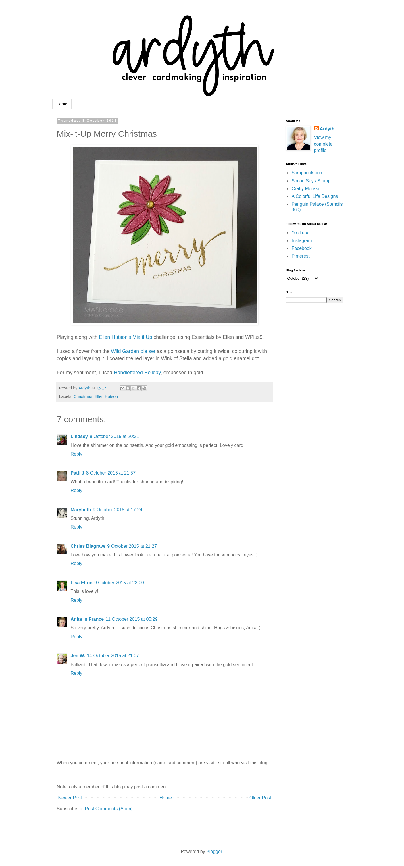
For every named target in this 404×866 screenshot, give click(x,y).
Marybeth (81, 509)
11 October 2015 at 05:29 (131, 619)
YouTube (301, 232)
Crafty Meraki (305, 188)
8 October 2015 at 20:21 (114, 436)
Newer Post (70, 797)
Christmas (83, 396)
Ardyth (327, 128)
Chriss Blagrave (88, 546)
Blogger (214, 851)
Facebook (302, 248)
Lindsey (79, 436)
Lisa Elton (82, 582)
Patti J (77, 472)
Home (62, 104)
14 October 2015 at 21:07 (113, 655)
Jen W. (78, 655)
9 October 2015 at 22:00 (119, 582)
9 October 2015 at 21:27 (132, 546)
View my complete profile (323, 144)
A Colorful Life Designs (315, 196)
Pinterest (301, 256)
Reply (76, 454)
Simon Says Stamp (311, 180)
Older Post (260, 797)
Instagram (302, 240)
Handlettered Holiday (137, 372)
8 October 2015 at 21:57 (111, 472)
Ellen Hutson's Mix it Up (125, 337)
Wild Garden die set (134, 351)
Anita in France (87, 619)
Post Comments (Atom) (108, 808)
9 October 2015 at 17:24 (118, 509)
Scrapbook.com (308, 172)
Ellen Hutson (106, 396)
